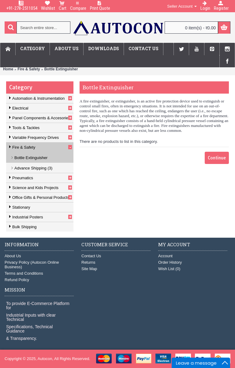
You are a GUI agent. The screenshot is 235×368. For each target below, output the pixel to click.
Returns (88, 262)
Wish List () (169, 268)
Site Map (89, 268)
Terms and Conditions (24, 273)
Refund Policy (17, 279)
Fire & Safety (28, 69)
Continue (217, 158)
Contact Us (91, 256)
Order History (170, 262)
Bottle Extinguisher (61, 69)
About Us (13, 256)
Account (165, 256)
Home (8, 69)
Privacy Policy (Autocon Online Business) (32, 264)
